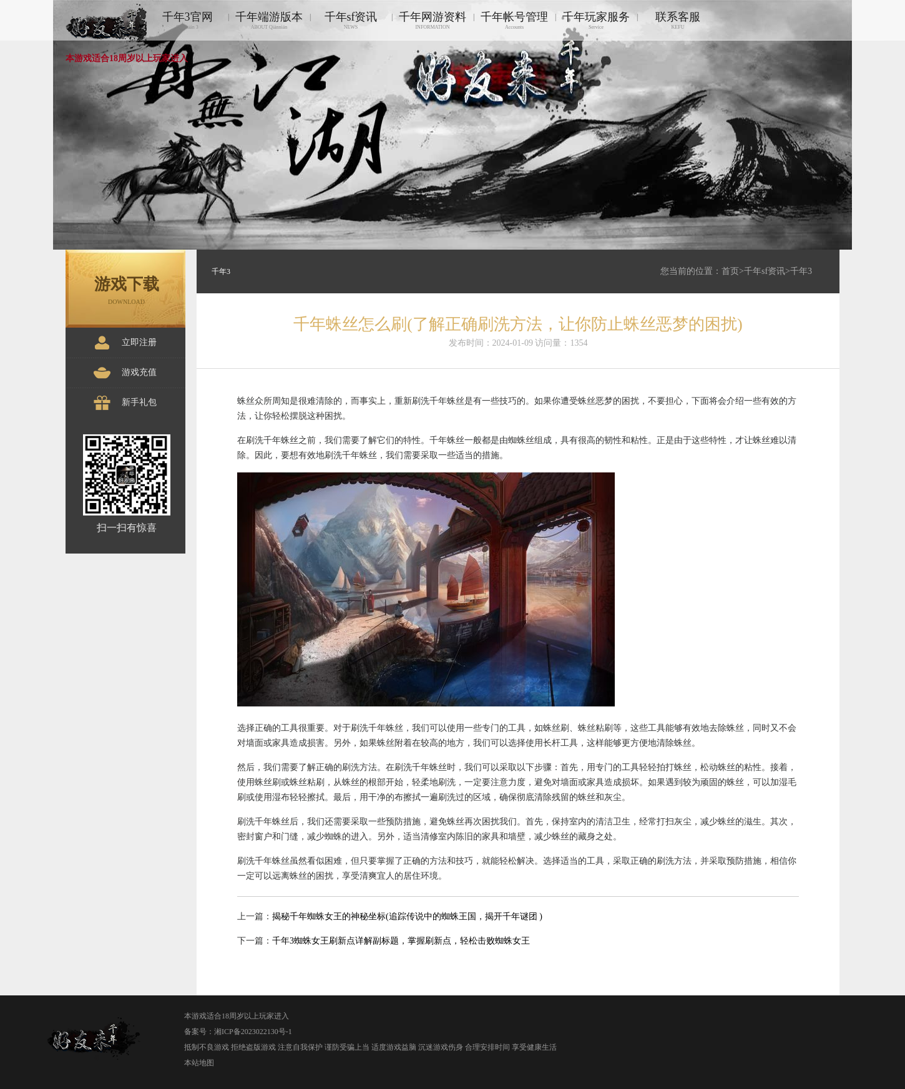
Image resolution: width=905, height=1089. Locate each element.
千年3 (801, 271)
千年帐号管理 (514, 20)
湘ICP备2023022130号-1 (253, 1031)
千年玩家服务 (596, 20)
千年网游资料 (432, 20)
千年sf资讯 (350, 20)
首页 (730, 271)
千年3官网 (187, 20)
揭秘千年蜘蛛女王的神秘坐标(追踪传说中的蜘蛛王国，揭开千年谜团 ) (407, 916)
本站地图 (199, 1062)
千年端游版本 (269, 20)
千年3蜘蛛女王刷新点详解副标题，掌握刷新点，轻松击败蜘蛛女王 (401, 940)
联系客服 (677, 20)
